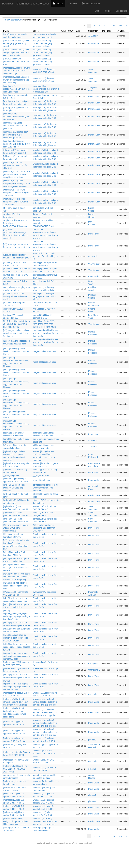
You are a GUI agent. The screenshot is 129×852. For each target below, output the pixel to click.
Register (107, 11)
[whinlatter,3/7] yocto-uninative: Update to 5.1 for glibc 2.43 (15, 165)
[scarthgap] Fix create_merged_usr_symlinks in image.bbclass (16, 89)
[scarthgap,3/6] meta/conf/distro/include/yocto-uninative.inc (17, 117)
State (122, 31)
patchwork (41, 843)
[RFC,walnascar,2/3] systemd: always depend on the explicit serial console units (16, 52)
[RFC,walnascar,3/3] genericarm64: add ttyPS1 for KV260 (16, 62)
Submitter (93, 31)
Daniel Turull (94, 528)
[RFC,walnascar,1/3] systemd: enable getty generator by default (16, 43)
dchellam (92, 769)
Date (78, 31)
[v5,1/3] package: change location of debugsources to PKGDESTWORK (15, 638)
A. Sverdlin (93, 36)
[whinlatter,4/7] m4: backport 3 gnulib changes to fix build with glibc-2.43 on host (16, 174)
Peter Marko (93, 96)
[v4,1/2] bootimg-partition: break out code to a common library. (16, 393)
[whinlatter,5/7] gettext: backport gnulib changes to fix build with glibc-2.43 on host (16, 184)
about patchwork (85, 843)
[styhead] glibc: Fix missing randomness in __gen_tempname (15, 472)
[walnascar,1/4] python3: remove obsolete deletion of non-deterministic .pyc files (15, 702)
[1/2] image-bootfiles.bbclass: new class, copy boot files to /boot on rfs (16, 333)
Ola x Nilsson (94, 472)
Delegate (106, 31)
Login (97, 11)
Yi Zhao (91, 753)
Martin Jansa (94, 103)
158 (120, 26)
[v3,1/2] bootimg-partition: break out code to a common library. (16, 372)
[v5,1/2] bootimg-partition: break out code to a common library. (16, 415)
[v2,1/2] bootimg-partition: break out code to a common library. (16, 351)
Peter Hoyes (93, 234)
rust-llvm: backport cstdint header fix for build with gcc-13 (45, 256)
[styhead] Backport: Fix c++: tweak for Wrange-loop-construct (15, 488)
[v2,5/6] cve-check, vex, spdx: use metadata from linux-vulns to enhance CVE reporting (16, 577)
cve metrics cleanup (42, 480)
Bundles (72, 3)
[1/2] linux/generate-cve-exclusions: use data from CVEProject (44, 528)
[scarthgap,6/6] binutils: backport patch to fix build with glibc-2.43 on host (16, 144)
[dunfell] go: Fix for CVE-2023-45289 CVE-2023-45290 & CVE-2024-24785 (16, 324)
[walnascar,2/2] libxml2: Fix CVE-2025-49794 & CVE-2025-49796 (15, 769)
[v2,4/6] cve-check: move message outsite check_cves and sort (16, 568)
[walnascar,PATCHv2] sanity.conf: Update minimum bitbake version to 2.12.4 (16, 821)
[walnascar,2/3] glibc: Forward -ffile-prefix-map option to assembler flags (16, 71)
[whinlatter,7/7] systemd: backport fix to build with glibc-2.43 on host (16, 202)
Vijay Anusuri (94, 264)
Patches (58, 3)
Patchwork (8, 3)
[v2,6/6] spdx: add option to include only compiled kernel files (16, 586)
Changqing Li (94, 664)
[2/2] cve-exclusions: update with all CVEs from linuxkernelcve (15, 528)
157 (113, 26)
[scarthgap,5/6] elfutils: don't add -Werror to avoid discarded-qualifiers (15, 135)
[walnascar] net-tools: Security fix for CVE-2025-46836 (44, 754)
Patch (6, 31)
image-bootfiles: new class (44, 351)
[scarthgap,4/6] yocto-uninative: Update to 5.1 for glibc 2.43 (15, 126)
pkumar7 (92, 740)
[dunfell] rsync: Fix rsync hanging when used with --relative (15, 296)
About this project (91, 3)
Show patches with (13, 20)
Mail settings (121, 11)
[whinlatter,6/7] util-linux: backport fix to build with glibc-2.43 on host (16, 193)
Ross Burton (93, 43)
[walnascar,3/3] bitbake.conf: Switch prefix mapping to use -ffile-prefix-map (16, 80)
